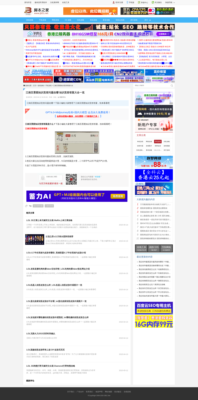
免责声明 (99, 392)
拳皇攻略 (106, 20)
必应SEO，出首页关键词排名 (74, 40)
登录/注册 (119, 2)
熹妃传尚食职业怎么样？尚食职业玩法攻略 (155, 273)
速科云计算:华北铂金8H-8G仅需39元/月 (116, 43)
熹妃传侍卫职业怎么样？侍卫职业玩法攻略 (155, 288)
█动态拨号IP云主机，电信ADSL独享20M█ (42, 56)
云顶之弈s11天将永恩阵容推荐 (59, 236)
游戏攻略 (29, 20)
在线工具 (65, 2)
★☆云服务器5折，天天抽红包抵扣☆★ (78, 53)
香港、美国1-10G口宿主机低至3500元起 (154, 50)
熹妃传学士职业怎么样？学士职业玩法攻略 (155, 292)
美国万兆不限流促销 (34, 53)
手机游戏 (42, 20)
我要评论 (62, 97)
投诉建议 (117, 392)
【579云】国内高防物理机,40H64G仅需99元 (80, 50)
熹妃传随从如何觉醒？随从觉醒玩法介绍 (154, 277)
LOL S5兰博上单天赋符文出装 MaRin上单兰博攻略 (49, 220)
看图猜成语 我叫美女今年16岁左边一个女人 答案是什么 (161, 231)
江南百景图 (49, 206)
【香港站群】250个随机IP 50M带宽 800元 (117, 50)
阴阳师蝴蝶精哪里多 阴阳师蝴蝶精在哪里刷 (157, 238)
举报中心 (144, 3)
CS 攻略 (68, 20)
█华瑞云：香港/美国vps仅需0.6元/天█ (78, 63)
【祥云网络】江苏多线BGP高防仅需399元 (117, 56)
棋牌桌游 (158, 146)
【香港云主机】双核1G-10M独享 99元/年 (154, 47)
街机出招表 (120, 20)
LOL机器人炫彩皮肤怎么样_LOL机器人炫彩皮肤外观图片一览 (54, 285)
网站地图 (108, 392)
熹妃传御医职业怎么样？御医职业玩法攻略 (155, 281)
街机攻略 (80, 20)
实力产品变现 (31, 47)
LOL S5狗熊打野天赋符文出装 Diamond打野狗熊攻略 (50, 366)
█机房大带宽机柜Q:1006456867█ (114, 53)
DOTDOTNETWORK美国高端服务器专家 (79, 66)
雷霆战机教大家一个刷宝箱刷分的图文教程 (157, 212)
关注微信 (158, 2)
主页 (34, 85)
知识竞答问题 (38, 206)
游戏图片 (149, 146)
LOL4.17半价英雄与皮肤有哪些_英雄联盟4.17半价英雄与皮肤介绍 (56, 253)
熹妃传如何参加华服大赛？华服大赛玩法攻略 (156, 296)
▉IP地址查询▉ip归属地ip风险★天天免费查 (80, 47)
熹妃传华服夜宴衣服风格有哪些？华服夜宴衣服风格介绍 (161, 262)
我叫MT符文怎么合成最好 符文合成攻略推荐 (157, 223)
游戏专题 (140, 146)
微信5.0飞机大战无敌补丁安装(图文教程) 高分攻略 (159, 227)
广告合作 (80, 392)
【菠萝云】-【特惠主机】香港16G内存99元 (43, 43)
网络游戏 (55, 20)
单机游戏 (93, 20)
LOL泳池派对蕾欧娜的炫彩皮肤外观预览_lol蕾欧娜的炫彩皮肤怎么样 (57, 317)
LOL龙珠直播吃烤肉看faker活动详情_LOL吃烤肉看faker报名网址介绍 (58, 269)
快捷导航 (170, 2)
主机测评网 (54, 2)
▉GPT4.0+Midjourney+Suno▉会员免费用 (42, 60)
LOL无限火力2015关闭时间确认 (40, 334)
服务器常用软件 (41, 2)
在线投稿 (127, 392)
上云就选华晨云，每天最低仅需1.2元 (152, 60)
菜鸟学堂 (27, 2)
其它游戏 (133, 20)
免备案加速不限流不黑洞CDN (150, 43)
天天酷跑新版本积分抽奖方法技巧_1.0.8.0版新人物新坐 (161, 204)
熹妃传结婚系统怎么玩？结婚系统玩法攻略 (155, 269)
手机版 (131, 2)
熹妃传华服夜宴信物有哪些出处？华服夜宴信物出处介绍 (161, 266)
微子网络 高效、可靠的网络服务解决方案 (79, 56)
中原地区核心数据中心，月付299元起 (78, 60)
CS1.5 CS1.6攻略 (158, 150)
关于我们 (70, 392)
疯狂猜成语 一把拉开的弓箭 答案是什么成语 (157, 220)
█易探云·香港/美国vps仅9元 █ (37, 40)
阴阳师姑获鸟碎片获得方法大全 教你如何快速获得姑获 (161, 235)
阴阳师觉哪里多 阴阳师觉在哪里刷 (153, 208)
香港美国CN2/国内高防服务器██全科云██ (155, 63)
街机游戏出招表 (140, 150)
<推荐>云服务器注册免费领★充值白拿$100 (155, 40)
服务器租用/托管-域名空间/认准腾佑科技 (116, 63)
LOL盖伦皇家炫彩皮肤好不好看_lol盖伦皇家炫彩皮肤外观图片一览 (56, 301)
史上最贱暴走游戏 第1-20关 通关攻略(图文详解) (158, 216)
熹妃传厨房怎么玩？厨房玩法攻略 (152, 284)
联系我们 (89, 392)
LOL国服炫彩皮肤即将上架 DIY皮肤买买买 (45, 350)
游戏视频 (167, 146)
